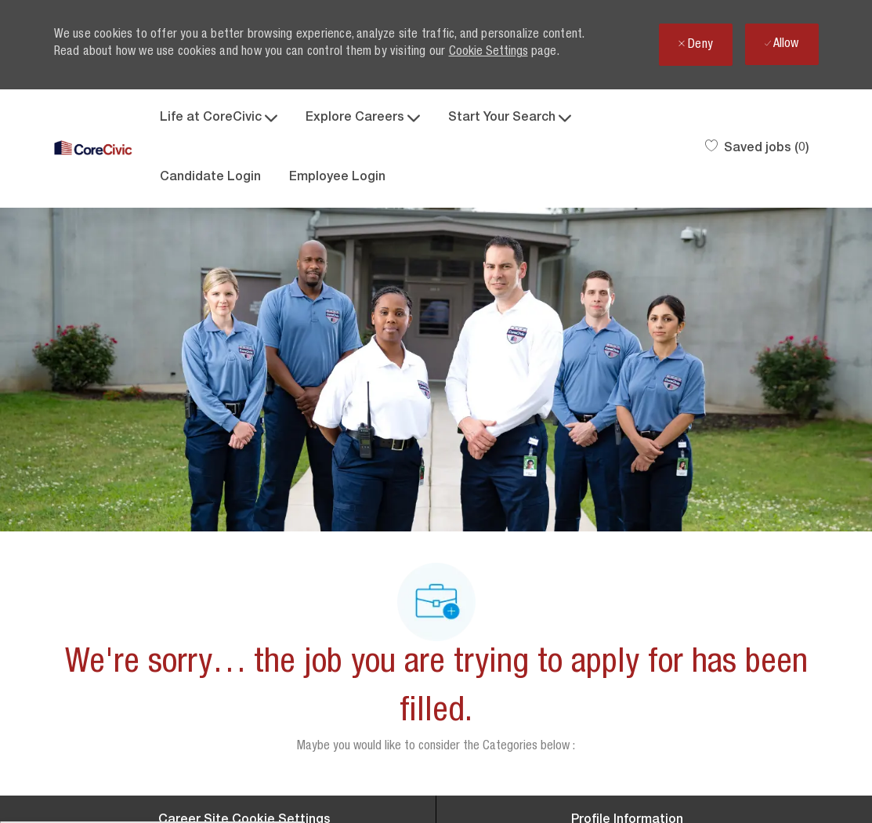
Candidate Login (210, 178)
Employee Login (337, 178)
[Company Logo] (93, 148)
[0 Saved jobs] (757, 149)
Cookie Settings (488, 52)
